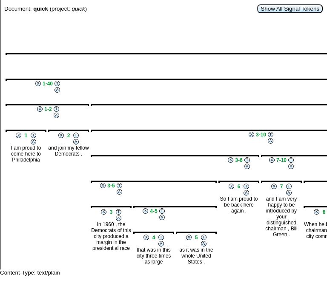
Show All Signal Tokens (290, 9)
